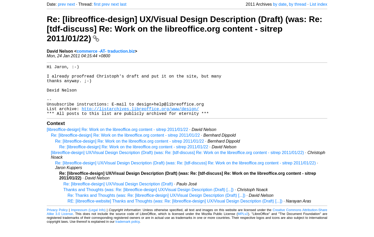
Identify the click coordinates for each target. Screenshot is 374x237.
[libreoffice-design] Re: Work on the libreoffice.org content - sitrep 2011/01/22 (117, 141)
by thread (297, 4)
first (97, 4)
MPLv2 (243, 225)
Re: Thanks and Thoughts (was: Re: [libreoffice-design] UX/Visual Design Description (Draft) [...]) (156, 207)
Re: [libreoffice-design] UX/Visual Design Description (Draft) (118, 195)
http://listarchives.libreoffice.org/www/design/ (140, 119)
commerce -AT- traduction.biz (106, 51)
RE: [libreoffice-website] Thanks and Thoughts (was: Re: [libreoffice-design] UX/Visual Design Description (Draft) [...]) (175, 212)
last (123, 4)
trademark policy (128, 233)
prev (62, 4)
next (71, 4)
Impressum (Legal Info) (88, 221)
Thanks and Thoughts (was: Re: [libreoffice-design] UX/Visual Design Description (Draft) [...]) (148, 201)
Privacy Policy (57, 221)
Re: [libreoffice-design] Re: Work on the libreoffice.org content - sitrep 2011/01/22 (125, 146)
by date (279, 4)
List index (318, 4)
